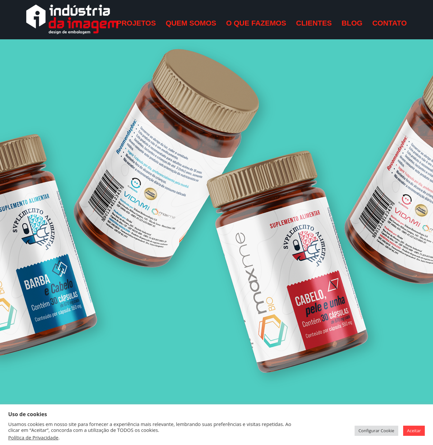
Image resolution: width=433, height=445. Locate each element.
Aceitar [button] (414, 431)
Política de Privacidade (33, 437)
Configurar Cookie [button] (376, 431)
